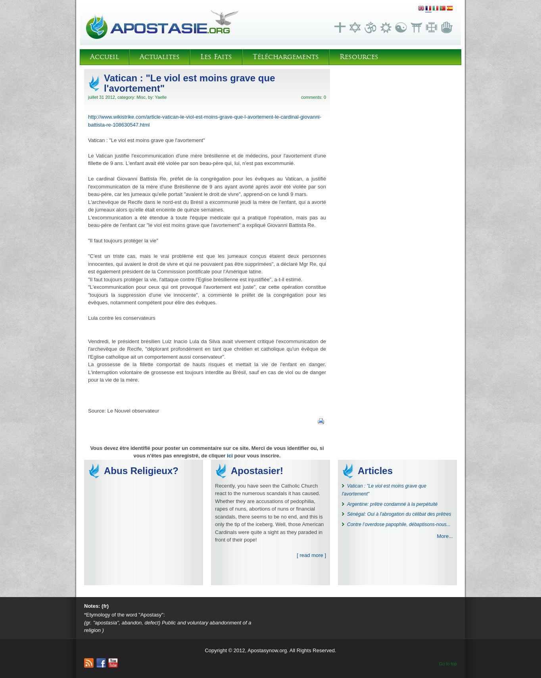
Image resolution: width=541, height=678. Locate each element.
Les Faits (216, 57)
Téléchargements (286, 57)
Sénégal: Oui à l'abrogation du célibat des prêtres (399, 514)
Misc (141, 97)
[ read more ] (311, 555)
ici (229, 456)
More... (445, 536)
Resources (359, 57)
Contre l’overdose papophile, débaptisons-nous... (399, 524)
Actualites (160, 57)
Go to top (448, 663)
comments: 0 (313, 97)
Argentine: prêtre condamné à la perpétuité (392, 504)
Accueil (104, 57)
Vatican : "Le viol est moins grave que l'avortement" (189, 83)
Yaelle (161, 97)
